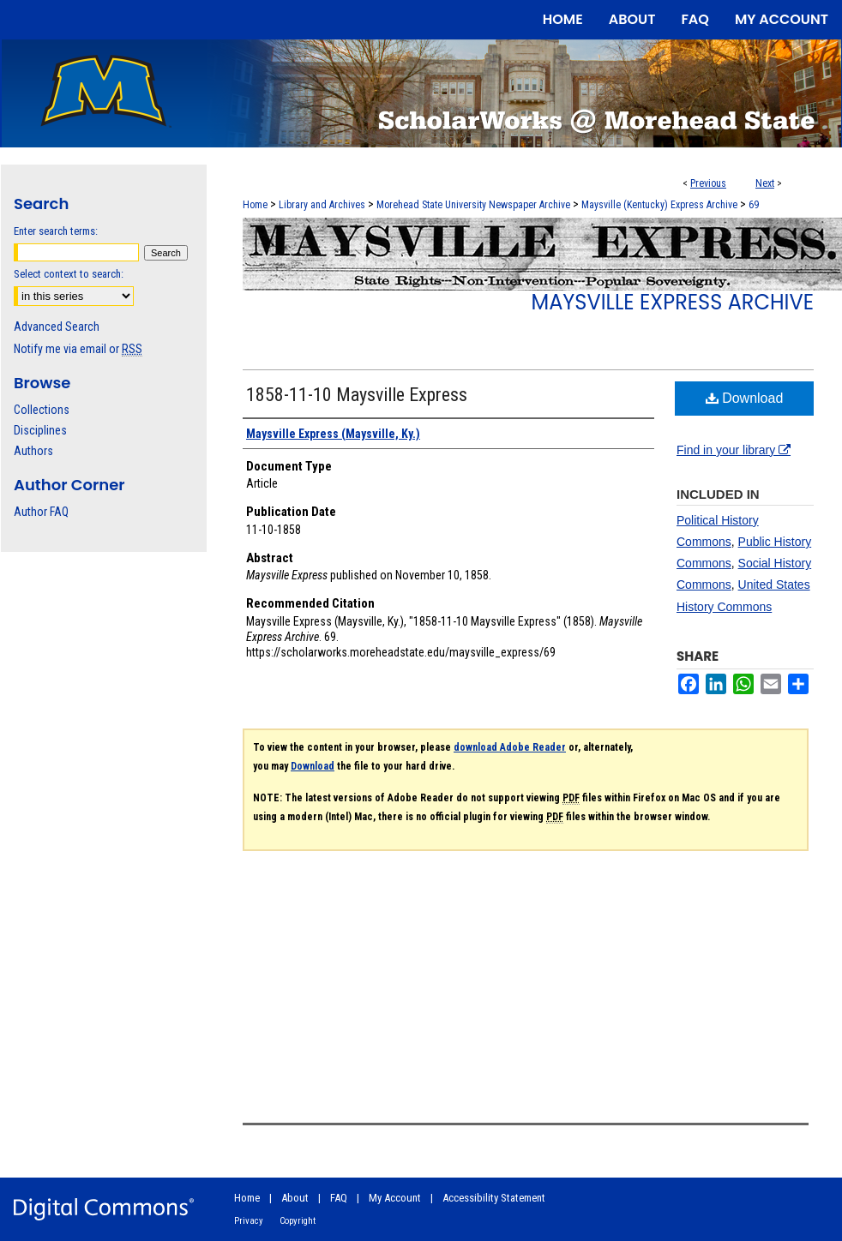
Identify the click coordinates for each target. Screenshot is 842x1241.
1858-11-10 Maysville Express (356, 394)
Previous (708, 183)
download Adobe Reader (510, 747)
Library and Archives (322, 205)
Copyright (298, 1220)
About (295, 1197)
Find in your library (734, 450)
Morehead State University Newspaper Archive (473, 205)
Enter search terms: (56, 231)
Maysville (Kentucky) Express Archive (659, 205)
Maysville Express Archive (673, 302)
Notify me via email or (78, 349)
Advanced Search (56, 326)
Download (745, 398)
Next (764, 183)
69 (754, 205)
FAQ (338, 1197)
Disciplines (40, 430)
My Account (395, 1197)
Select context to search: (68, 273)
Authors (33, 451)
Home (255, 205)
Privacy (248, 1220)
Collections (41, 410)
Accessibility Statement (493, 1197)
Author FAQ (41, 512)
